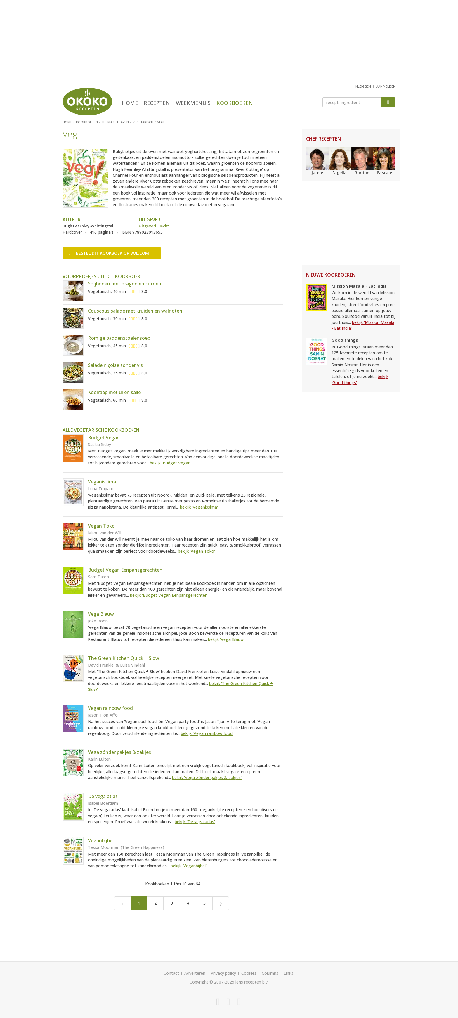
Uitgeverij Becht (154, 225)
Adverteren (194, 973)
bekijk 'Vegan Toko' (196, 551)
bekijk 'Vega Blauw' (226, 639)
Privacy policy (223, 973)
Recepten (157, 102)
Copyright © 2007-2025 (212, 982)
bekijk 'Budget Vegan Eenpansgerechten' (169, 595)
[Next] (220, 903)
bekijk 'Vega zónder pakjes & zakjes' (207, 777)
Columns (270, 973)
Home (130, 102)
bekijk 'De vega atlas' (195, 821)
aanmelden (385, 86)
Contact (171, 973)
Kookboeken (234, 102)
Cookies (248, 973)
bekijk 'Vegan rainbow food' (207, 733)
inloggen (363, 86)
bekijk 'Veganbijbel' (189, 865)
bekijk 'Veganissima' (199, 507)
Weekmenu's (193, 102)
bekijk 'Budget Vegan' (170, 463)
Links (288, 973)
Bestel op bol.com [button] (109, 253)
